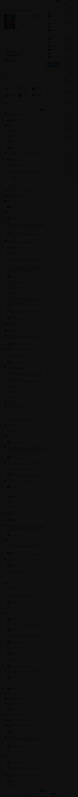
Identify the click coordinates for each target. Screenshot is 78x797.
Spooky (11, 391)
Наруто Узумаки (10, 151)
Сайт (6, 55)
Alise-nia (11, 135)
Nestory (8, 467)
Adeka (8, 479)
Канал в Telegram (54, 66)
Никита (8, 252)
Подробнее (35, 794)
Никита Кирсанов (10, 329)
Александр (9, 435)
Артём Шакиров (10, 400)
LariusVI (8, 335)
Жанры (6, 1)
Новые (11, 105)
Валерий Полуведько (68, 137)
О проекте (21, 795)
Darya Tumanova (68, 35)
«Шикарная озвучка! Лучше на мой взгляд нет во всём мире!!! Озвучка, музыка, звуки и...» (25, 30)
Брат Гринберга (68, 172)
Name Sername (9, 670)
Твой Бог (67, 19)
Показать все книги (51, 33)
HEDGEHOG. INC (15, 119)
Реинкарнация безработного (19, 67)
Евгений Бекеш (68, 117)
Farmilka (11, 361)
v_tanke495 (67, 151)
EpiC (8, 612)
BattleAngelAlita (12, 211)
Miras (11, 411)
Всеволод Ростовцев (10, 366)
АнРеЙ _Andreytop (10, 501)
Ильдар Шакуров (10, 785)
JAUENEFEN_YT (12, 430)
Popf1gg (8, 736)
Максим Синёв (9, 606)
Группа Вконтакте (54, 63)
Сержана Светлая (68, 69)
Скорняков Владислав (11, 240)
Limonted (8, 372)
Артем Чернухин (10, 724)
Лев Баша (11, 141)
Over (8, 713)
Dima (8, 682)
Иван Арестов (12, 310)
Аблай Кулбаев (12, 317)
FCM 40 (8, 558)
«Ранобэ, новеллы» (17, 85)
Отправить (42, 109)
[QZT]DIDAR (9, 766)
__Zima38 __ (9, 200)
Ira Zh (66, 144)
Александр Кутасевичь (14, 496)
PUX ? (8, 582)
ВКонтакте (11, 55)
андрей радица (9, 385)
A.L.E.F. (8, 124)
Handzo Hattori (9, 194)
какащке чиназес (10, 539)
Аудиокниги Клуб (6, 796)
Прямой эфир (68, 1)
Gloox (8, 773)
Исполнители (14, 1)
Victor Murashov (12, 281)
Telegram (15, 55)
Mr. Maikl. (8, 750)
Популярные (6, 105)
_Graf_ (8, 112)
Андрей (67, 29)
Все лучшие (50, 59)
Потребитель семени (13, 379)
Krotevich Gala (67, 126)
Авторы (9, 1)
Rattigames (9, 490)
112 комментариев (42, 30)
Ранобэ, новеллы (7, 34)
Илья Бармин (9, 702)
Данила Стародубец (10, 348)
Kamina (8, 461)
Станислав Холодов (10, 587)
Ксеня (66, 55)
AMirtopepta (9, 424)
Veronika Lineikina (68, 110)
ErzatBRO (8, 544)
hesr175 (8, 593)
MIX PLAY (8, 265)
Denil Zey (8, 524)
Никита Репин (9, 189)
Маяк (66, 3)
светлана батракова (68, 62)
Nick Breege (9, 755)
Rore (66, 88)
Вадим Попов (9, 129)
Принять (53, 794)
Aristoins (8, 396)
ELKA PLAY (9, 646)
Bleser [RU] (12, 292)
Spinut (8, 634)
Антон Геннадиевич (13, 534)
